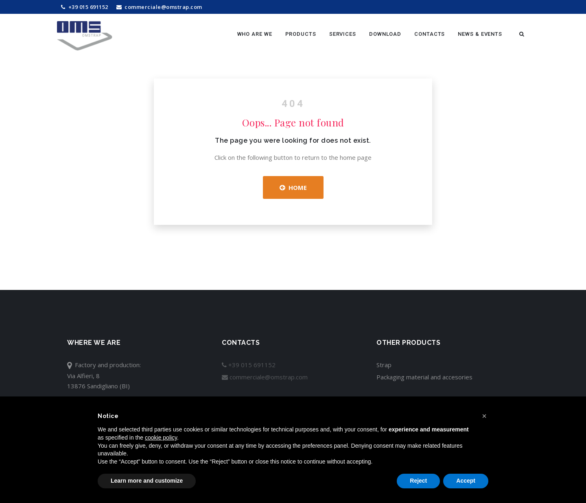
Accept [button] (465, 480)
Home (293, 187)
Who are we (254, 34)
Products (300, 34)
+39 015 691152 (84, 7)
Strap (383, 365)
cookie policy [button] (161, 437)
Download (385, 34)
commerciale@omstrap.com (159, 7)
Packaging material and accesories (424, 377)
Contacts (429, 34)
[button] (484, 415)
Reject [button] (418, 480)
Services (342, 34)
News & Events (480, 34)
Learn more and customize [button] (147, 480)
